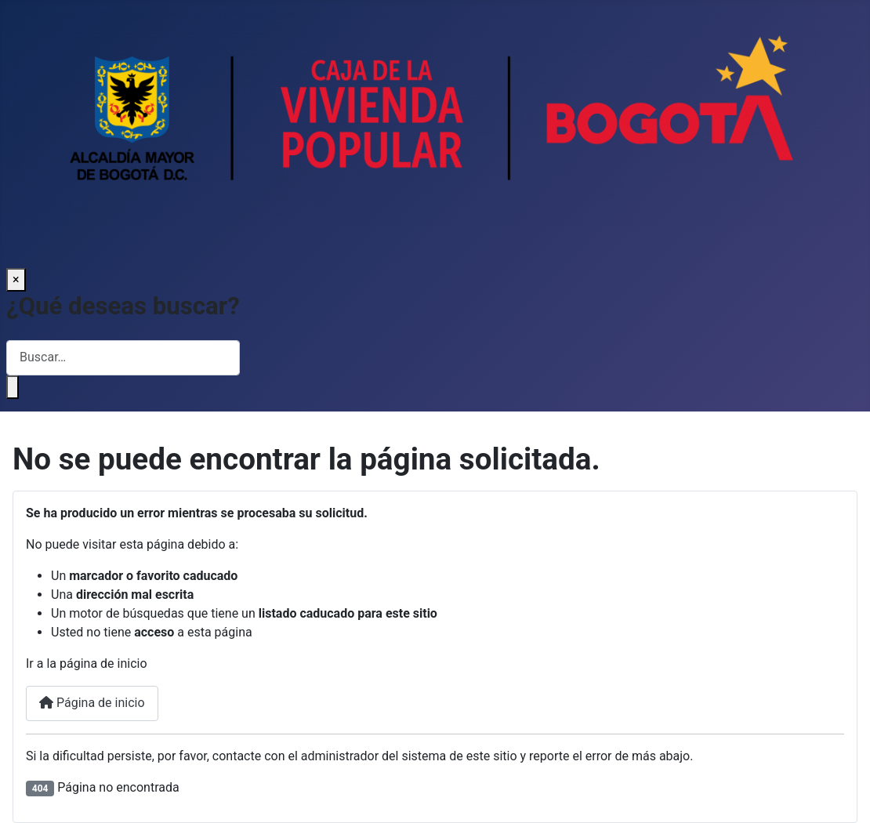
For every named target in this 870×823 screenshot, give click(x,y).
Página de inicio (92, 702)
